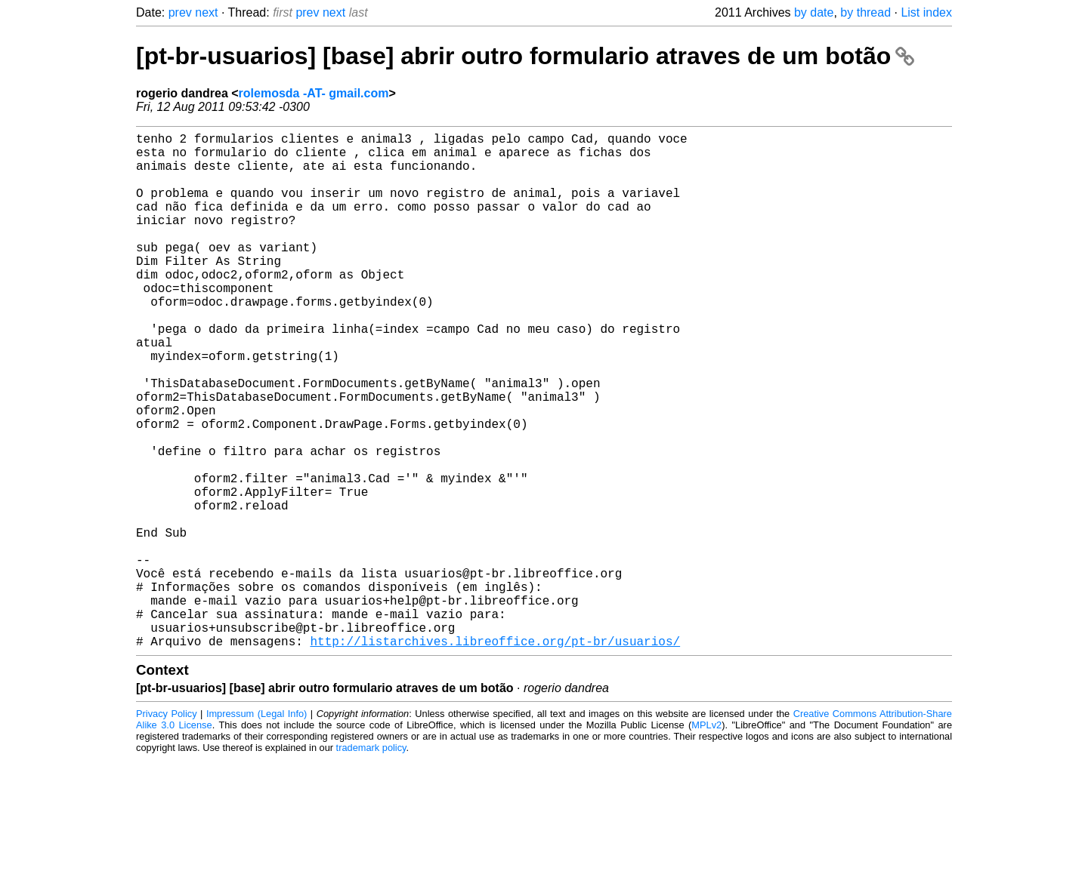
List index (926, 12)
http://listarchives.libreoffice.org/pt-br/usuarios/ (495, 755)
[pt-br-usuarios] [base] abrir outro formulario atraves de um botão (525, 55)
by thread (865, 12)
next (206, 12)
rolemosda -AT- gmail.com (314, 93)
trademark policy (371, 862)
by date (813, 12)
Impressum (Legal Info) (256, 828)
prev (180, 12)
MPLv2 (706, 839)
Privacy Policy (166, 828)
